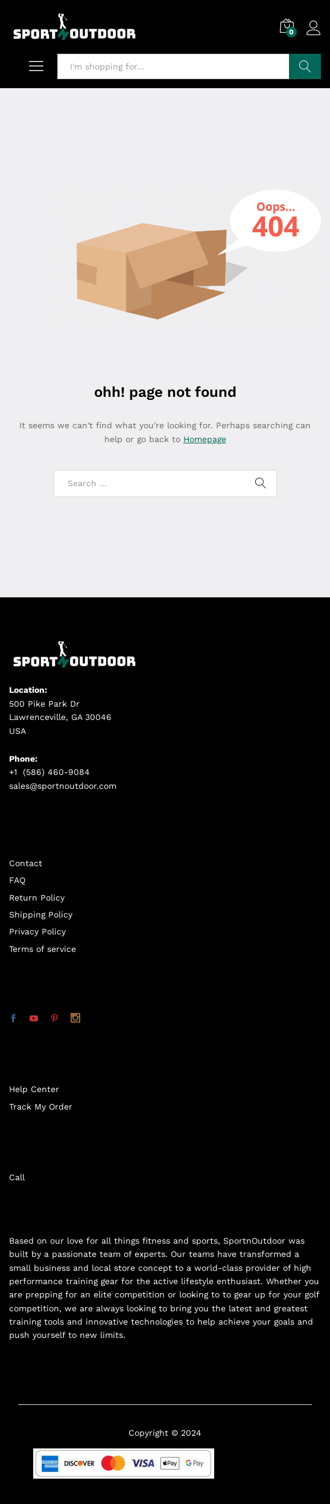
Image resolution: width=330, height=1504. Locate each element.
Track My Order (40, 1106)
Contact (25, 863)
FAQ (17, 880)
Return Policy (37, 897)
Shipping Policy (40, 914)
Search (305, 66)
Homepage (204, 439)
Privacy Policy (37, 931)
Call (17, 1177)
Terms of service (42, 949)
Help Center (34, 1089)
